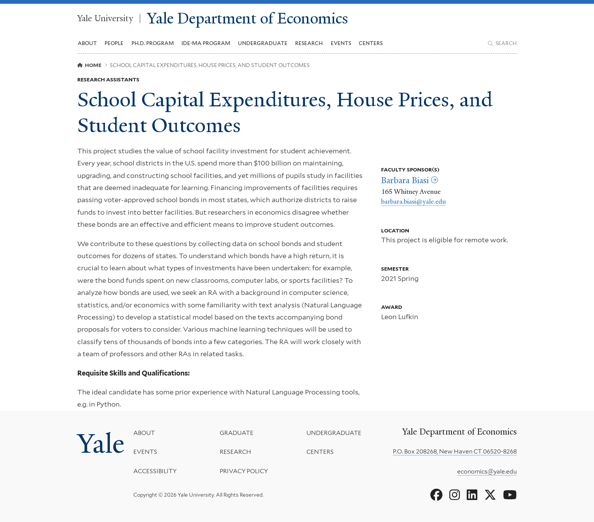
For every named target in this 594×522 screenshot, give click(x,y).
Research (235, 452)
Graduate (236, 432)
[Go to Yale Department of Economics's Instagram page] (454, 495)
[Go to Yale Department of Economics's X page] (490, 495)
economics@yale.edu (487, 471)
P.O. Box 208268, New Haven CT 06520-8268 (455, 451)
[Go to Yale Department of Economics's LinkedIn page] (472, 495)
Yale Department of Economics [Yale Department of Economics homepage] (247, 19)
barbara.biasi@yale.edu (413, 201)
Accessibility (155, 471)
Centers (371, 43)
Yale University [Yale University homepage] (105, 18)
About (144, 432)
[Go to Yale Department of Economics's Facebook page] (436, 495)
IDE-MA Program (205, 43)
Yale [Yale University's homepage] (100, 444)
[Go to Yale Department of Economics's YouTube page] (510, 495)
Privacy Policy (244, 471)
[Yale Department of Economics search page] (502, 43)
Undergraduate (333, 432)
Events (341, 43)
